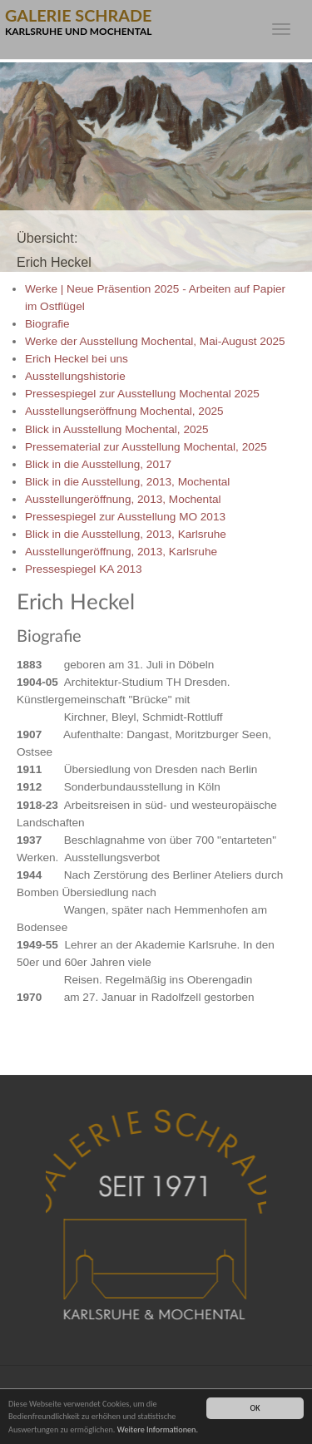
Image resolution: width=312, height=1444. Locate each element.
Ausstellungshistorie (75, 376)
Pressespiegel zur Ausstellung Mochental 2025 (142, 393)
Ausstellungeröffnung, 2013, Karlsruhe (121, 551)
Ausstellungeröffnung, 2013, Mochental (123, 499)
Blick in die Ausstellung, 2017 (98, 464)
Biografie (47, 324)
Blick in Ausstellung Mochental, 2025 (117, 429)
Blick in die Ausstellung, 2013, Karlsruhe (125, 534)
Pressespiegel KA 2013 (83, 569)
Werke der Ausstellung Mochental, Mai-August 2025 (155, 341)
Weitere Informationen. (157, 1430)
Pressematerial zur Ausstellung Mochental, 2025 (146, 447)
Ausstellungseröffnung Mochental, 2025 (124, 411)
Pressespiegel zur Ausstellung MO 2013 (125, 516)
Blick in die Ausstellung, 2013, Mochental (127, 482)
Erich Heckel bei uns (76, 358)
